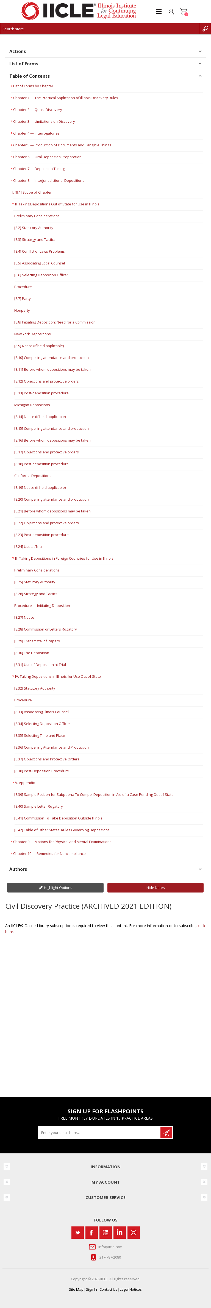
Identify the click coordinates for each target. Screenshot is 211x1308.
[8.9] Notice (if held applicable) (39, 345)
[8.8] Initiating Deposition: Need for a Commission (55, 322)
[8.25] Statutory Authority (34, 581)
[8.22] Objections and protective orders (46, 522)
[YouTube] (105, 1232)
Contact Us (108, 1289)
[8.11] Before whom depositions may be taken (52, 369)
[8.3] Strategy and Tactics (34, 239)
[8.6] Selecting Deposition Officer (41, 274)
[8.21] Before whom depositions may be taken (52, 511)
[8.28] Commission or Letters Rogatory (45, 629)
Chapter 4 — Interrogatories (36, 133)
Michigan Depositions (32, 404)
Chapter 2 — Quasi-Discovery (37, 109)
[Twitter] (77, 1232)
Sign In (91, 1289)
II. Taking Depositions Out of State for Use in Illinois (57, 204)
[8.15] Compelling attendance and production (51, 428)
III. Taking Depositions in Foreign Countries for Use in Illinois (64, 558)
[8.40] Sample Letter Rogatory (38, 806)
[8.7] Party (22, 298)
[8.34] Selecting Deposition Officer (42, 723)
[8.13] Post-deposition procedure (41, 393)
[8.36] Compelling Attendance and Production (51, 747)
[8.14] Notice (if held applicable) (40, 416)
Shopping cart (183, 11)
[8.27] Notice (24, 617)
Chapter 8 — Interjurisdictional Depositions (48, 180)
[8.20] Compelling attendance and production (51, 499)
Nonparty (22, 310)
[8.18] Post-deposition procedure (41, 463)
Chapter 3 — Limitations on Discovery (44, 121)
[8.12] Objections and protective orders (46, 381)
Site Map (76, 1289)
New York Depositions (32, 333)
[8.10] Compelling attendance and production (51, 357)
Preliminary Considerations (37, 215)
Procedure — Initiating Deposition (42, 605)
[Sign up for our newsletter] (99, 1132)
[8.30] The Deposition (31, 652)
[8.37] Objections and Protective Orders (46, 759)
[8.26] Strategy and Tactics (35, 593)
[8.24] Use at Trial (28, 546)
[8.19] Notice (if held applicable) (40, 487)
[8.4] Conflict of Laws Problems (39, 251)
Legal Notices (131, 1289)
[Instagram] (133, 1232)
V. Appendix (25, 782)
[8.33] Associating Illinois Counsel (41, 711)
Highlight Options (58, 887)
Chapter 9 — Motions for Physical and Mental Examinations (62, 841)
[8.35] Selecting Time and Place (39, 735)
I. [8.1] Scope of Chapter (32, 192)
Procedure (23, 286)
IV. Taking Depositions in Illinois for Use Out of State (58, 676)
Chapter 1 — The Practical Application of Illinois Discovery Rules (65, 97)
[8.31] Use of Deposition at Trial (40, 664)
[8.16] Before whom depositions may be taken (52, 440)
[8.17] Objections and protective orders (46, 452)
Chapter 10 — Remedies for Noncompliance (49, 853)
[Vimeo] (119, 1232)
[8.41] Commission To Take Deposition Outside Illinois (58, 818)
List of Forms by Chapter (33, 85)
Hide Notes (155, 887)
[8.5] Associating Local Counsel (39, 263)
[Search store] (100, 28)
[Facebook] (91, 1232)
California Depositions (32, 475)
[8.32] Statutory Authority (34, 688)
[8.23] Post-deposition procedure (41, 534)
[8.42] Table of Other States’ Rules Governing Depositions (62, 829)
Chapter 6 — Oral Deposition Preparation (47, 156)
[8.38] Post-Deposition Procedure (41, 770)
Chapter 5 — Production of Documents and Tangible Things (62, 145)
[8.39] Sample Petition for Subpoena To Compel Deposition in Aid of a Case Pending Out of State (94, 794)
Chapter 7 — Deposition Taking (39, 168)
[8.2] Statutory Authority (33, 227)
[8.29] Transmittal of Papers (37, 640)
